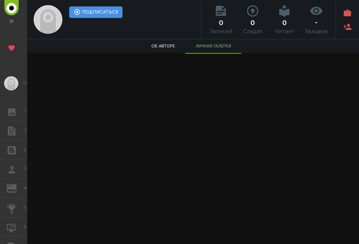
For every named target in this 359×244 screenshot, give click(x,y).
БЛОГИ (15, 150)
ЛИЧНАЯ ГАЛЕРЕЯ (213, 45)
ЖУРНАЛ (15, 188)
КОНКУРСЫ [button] (15, 207)
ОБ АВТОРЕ (163, 45)
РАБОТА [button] (15, 169)
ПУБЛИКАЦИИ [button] (15, 130)
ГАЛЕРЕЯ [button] (15, 111)
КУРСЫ (15, 226)
